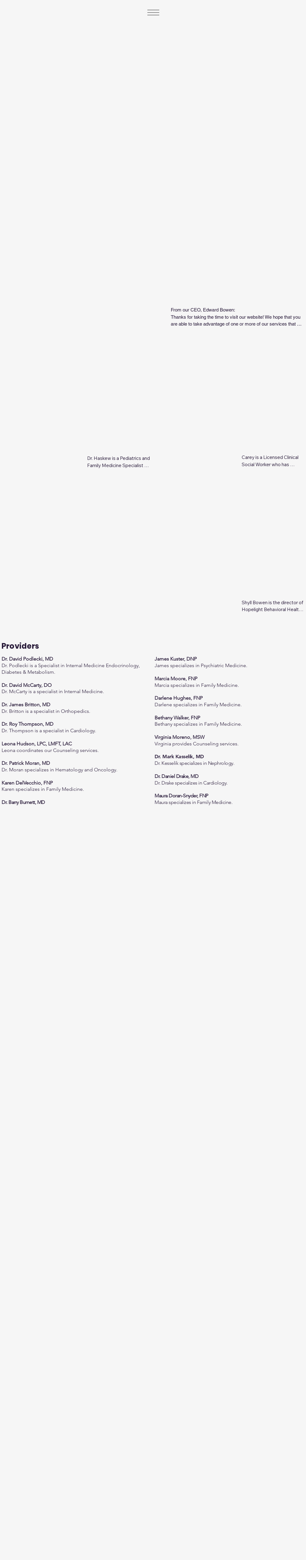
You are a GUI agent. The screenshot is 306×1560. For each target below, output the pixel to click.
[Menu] (153, 12)
